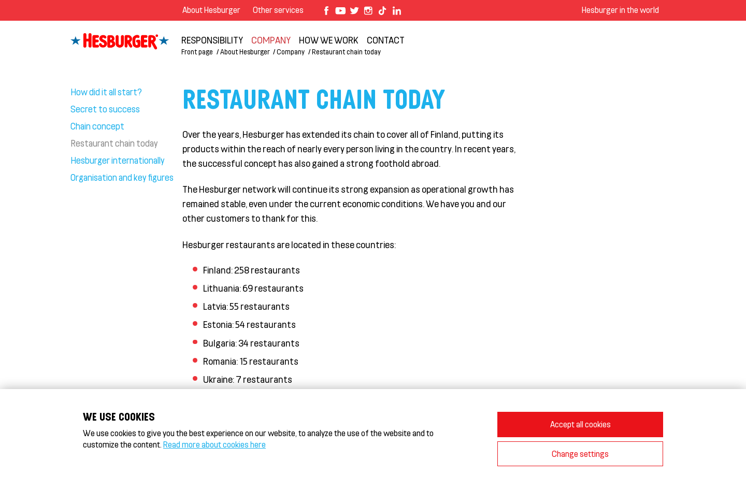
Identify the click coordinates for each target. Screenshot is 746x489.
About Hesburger (211, 10)
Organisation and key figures (122, 177)
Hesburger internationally (117, 160)
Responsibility (212, 40)
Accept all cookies (580, 424)
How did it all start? (106, 92)
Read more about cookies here (214, 444)
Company (271, 40)
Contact (386, 40)
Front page (197, 51)
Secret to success (105, 109)
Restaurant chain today (346, 51)
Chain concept (97, 126)
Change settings (580, 453)
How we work (328, 40)
